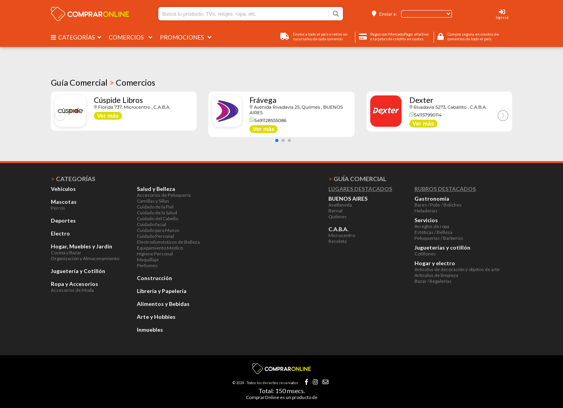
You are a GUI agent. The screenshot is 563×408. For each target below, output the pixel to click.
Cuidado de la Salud (157, 213)
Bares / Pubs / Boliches (438, 205)
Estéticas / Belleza (433, 232)
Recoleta (337, 241)
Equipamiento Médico (160, 248)
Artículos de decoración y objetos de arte (457, 269)
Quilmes (337, 216)
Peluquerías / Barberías (438, 238)
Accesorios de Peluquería (164, 195)
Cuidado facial (151, 224)
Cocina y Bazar (66, 252)
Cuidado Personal (155, 236)
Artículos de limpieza (436, 275)
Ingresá (502, 17)
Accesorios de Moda (72, 290)
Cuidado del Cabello (157, 218)
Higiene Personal (155, 254)
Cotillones (425, 254)
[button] (276, 140)
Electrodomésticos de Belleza (168, 242)
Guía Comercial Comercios (103, 82)
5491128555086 (267, 120)
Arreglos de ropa (431, 226)
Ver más (107, 116)
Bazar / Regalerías (433, 281)
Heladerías (425, 211)
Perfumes (147, 265)
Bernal (335, 211)
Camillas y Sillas (153, 201)
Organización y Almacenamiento (85, 258)
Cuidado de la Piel (155, 207)
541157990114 (425, 115)
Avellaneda (340, 205)
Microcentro (341, 235)
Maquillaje (148, 259)
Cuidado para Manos (158, 230)
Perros (58, 208)
